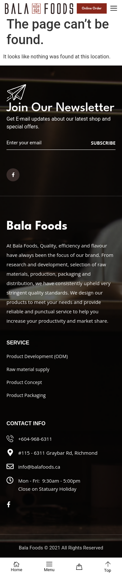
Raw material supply (28, 369)
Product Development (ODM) (37, 356)
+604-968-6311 (35, 439)
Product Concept (24, 382)
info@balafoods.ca (39, 466)
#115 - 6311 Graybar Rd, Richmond (58, 453)
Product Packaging (26, 395)
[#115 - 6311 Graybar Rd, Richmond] (10, 452)
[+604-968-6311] (10, 438)
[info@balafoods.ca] (10, 466)
